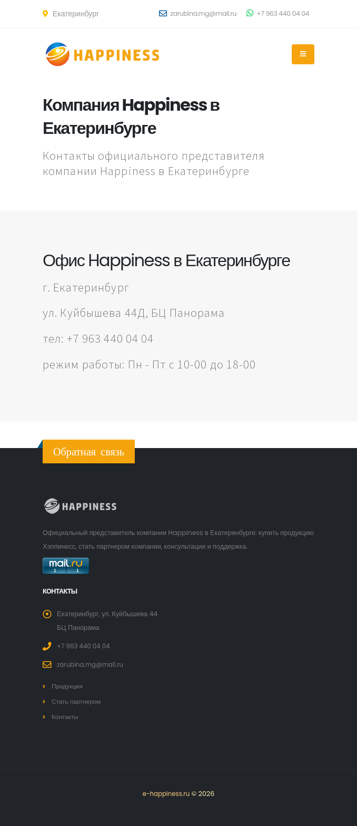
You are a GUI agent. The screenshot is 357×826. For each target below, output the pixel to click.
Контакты (66, 716)
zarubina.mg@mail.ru (197, 13)
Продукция (68, 686)
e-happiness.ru (166, 793)
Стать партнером (78, 701)
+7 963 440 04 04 (277, 13)
